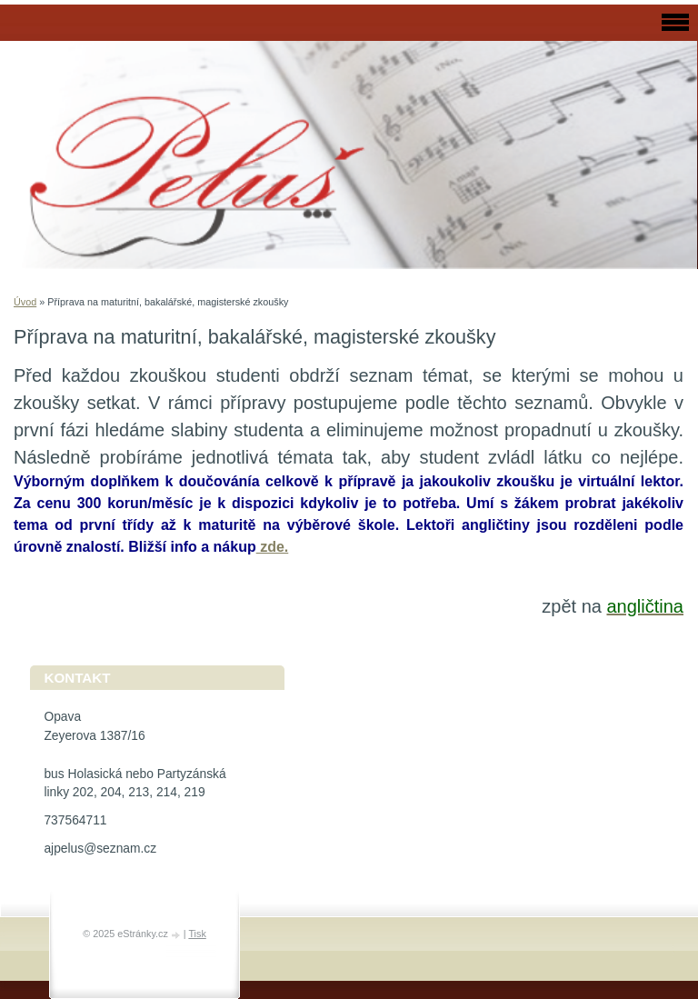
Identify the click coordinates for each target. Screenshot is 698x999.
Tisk (196, 933)
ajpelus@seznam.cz (100, 848)
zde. (272, 546)
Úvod (25, 301)
